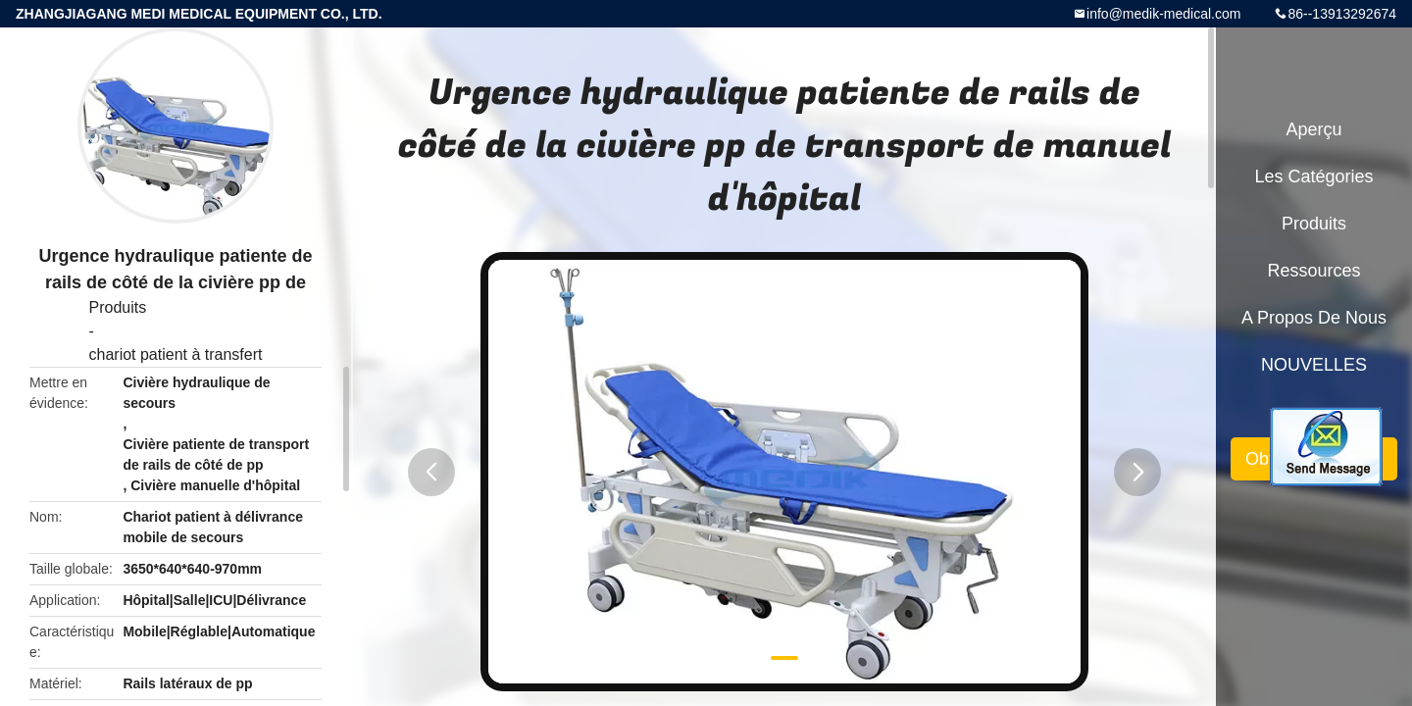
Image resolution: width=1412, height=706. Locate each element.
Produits (118, 307)
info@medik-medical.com (1163, 14)
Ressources (1313, 270)
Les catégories (1313, 176)
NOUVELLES (1314, 365)
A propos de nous (1314, 318)
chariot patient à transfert (176, 354)
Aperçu (1313, 129)
